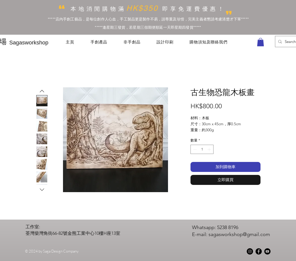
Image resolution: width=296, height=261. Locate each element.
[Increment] (209, 149)
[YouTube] (267, 251)
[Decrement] (194, 149)
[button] (260, 42)
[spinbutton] (202, 149)
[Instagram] (250, 251)
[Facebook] (259, 251)
